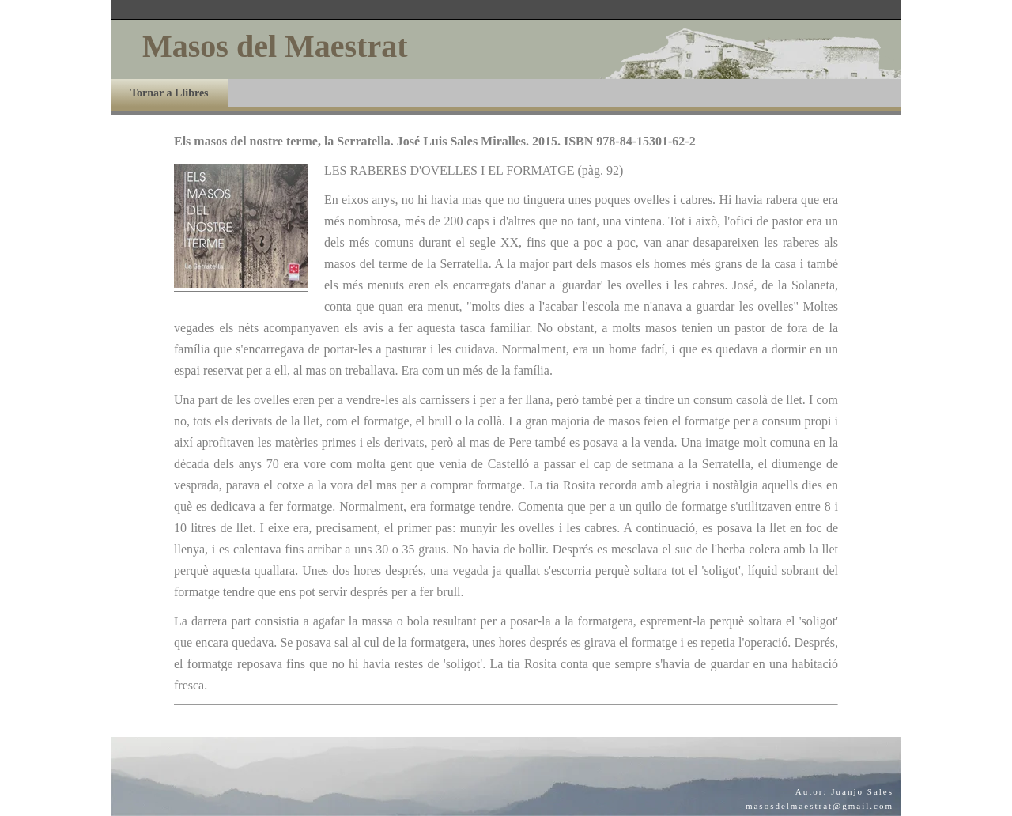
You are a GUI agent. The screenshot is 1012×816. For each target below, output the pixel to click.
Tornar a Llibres (169, 93)
